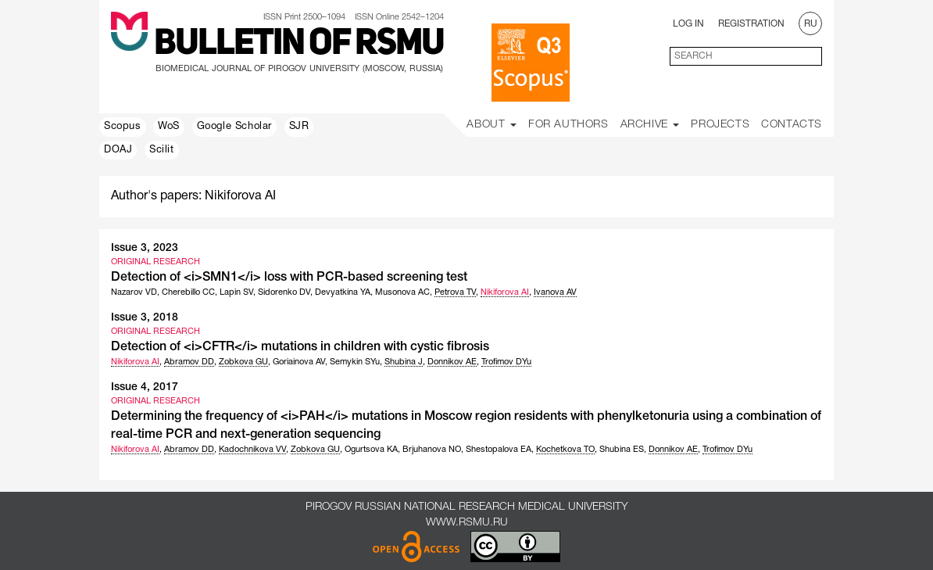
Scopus (122, 126)
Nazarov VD (134, 292)
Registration (751, 24)
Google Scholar (234, 126)
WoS (169, 126)
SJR (299, 126)
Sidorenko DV (284, 292)
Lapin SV (236, 292)
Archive (650, 125)
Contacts (791, 125)
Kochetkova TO (565, 449)
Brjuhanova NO (431, 449)
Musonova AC (402, 292)
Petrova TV (455, 292)
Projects (720, 125)
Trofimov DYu (506, 362)
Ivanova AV (555, 292)
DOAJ (118, 150)
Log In (688, 24)
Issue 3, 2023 (144, 248)
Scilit (161, 150)
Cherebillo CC (188, 292)
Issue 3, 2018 (144, 318)
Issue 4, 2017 (144, 387)
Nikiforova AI (505, 292)
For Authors (568, 125)
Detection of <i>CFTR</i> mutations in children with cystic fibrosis (300, 347)
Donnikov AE (452, 362)
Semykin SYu (355, 362)
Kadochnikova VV (252, 449)
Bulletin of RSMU (299, 45)
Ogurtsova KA (371, 449)
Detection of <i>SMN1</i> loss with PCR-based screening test (289, 277)
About (491, 125)
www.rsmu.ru (467, 523)
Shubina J (403, 362)
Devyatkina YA (342, 292)
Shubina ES (621, 449)
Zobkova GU (243, 362)
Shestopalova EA (498, 449)
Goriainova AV (299, 362)
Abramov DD (189, 362)
